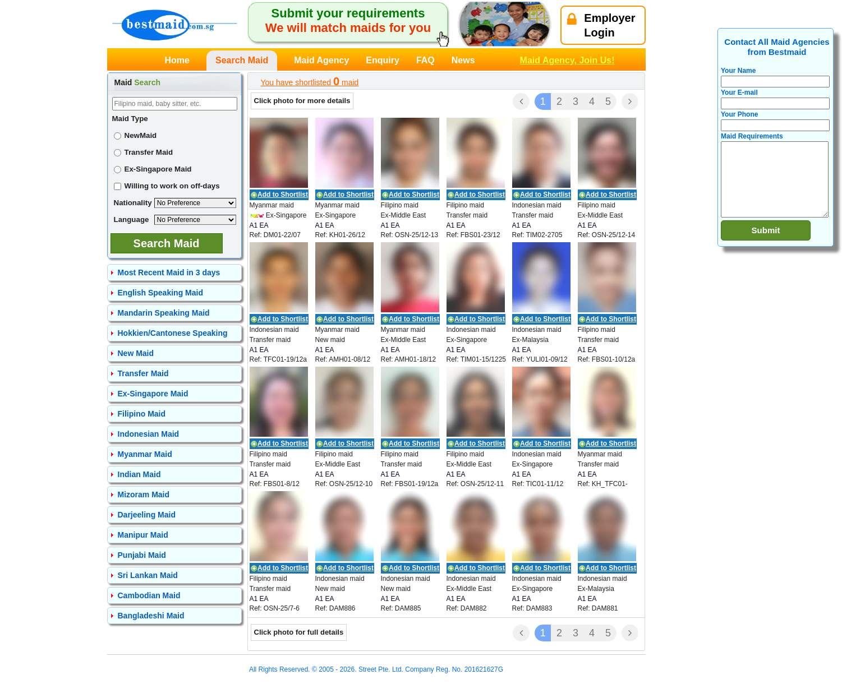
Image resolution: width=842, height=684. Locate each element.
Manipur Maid (143, 534)
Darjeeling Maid (147, 514)
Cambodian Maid (149, 595)
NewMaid (135, 135)
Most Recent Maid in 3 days (169, 272)
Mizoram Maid (144, 494)
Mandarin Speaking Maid (164, 312)
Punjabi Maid (142, 555)
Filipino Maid (142, 413)
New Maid (136, 353)
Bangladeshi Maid (151, 615)
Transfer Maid (143, 152)
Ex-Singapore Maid (153, 169)
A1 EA (259, 225)
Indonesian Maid (149, 433)
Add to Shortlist (282, 194)
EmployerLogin (601, 25)
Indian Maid (139, 474)
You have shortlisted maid (310, 81)
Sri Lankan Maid (148, 575)
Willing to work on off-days (167, 186)
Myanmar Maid (145, 454)
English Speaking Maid (160, 292)
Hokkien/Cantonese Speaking (173, 333)
